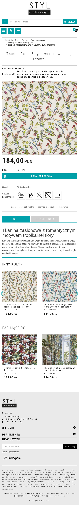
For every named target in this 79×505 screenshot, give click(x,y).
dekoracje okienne (10, 472)
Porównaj (63, 207)
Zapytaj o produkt (46, 207)
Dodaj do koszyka (41, 176)
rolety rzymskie (49, 472)
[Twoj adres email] (39, 446)
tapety (74, 475)
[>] (77, 293)
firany (34, 472)
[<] (2, 293)
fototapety (64, 475)
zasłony (26, 472)
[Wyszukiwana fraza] (35, 21)
